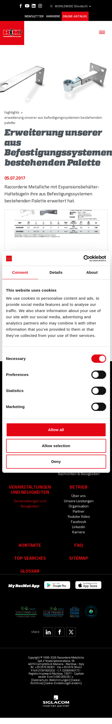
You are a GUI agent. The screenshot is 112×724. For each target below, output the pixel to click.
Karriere (53, 16)
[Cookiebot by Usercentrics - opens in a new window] (83, 258)
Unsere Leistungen (79, 496)
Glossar (29, 566)
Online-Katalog (75, 16)
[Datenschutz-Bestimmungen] (50, 675)
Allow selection (56, 446)
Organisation (79, 501)
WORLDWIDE (70, 6)
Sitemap (78, 553)
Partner (78, 506)
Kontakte (30, 540)
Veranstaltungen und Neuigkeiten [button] (30, 484)
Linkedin (78, 522)
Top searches (30, 553)
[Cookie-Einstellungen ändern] (63, 678)
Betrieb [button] (79, 482)
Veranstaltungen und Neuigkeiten (30, 498)
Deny (56, 461)
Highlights (11, 112)
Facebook (78, 517)
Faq (78, 540)
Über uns (78, 491)
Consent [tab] (20, 272)
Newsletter (34, 16)
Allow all (56, 429)
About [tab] (92, 272)
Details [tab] (56, 272)
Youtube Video (79, 511)
